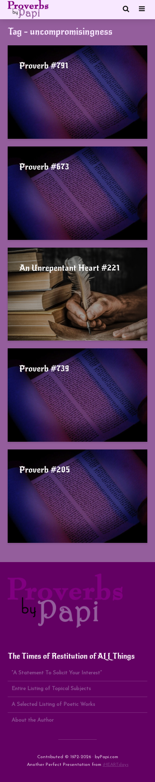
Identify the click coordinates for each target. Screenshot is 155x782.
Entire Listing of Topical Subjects (51, 689)
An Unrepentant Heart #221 (69, 268)
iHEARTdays (116, 764)
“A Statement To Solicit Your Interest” (57, 673)
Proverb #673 (44, 166)
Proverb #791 (43, 65)
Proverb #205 (44, 469)
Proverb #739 (44, 368)
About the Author (33, 720)
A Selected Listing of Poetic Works (53, 704)
